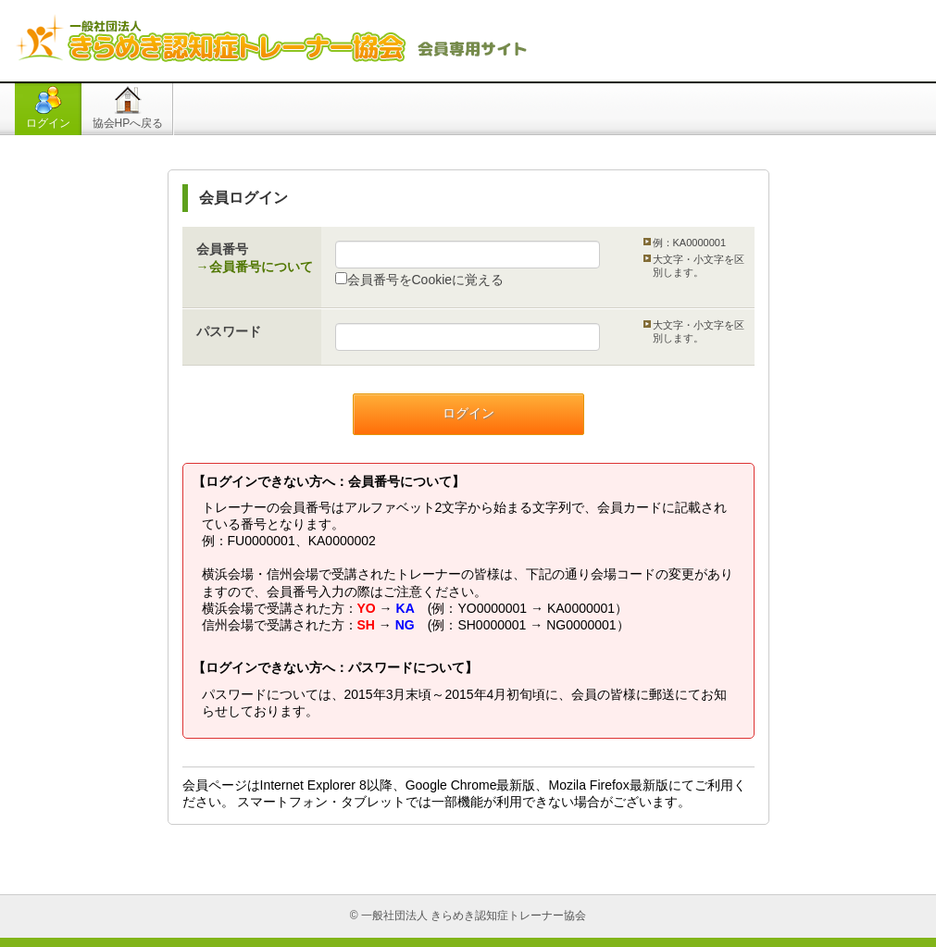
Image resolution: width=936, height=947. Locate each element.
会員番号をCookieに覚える (420, 279)
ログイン (48, 123)
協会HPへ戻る (128, 123)
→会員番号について (254, 266)
